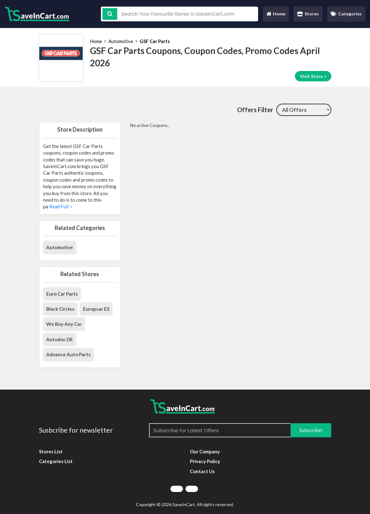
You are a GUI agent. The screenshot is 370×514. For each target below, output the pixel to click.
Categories (346, 13)
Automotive (120, 41)
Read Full (60, 206)
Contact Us (202, 471)
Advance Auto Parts (68, 354)
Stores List (51, 451)
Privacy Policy (205, 461)
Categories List (56, 461)
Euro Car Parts (62, 294)
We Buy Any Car (64, 324)
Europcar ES (96, 309)
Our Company (205, 451)
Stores (308, 13)
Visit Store (313, 76)
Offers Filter (255, 109)
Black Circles (60, 309)
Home (275, 15)
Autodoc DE (59, 339)
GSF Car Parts (155, 41)
